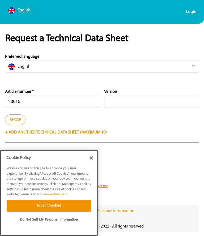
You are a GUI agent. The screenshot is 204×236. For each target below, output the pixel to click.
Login (191, 12)
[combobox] (32, 11)
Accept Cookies (49, 205)
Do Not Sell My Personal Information (102, 211)
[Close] (91, 158)
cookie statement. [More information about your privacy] (55, 194)
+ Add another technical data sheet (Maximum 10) (56, 132)
